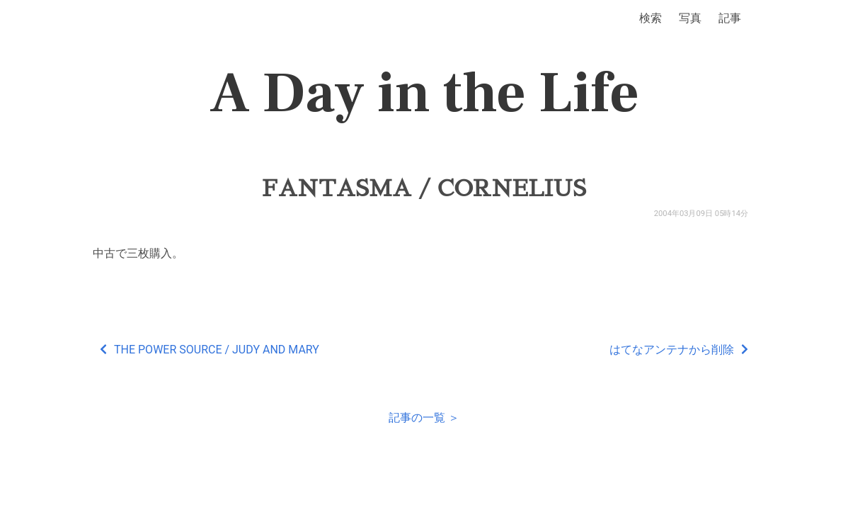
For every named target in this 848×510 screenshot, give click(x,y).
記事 (729, 18)
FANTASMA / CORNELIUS (424, 188)
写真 (690, 18)
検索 (650, 18)
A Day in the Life (424, 93)
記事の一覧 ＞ (424, 417)
